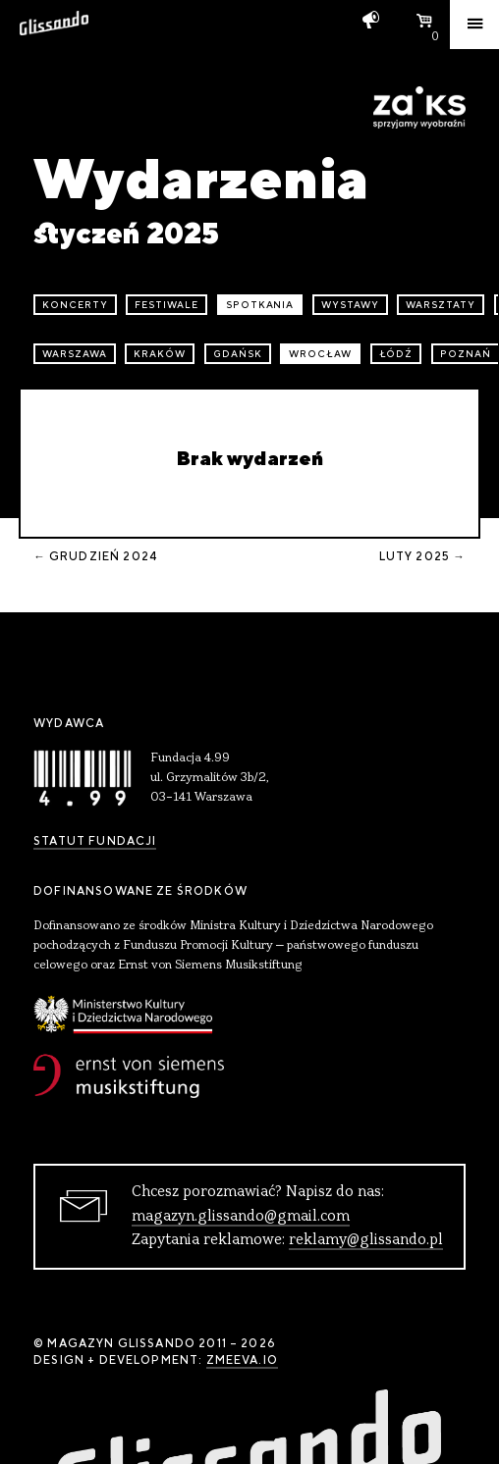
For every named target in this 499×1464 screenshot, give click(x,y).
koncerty (75, 304)
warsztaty (440, 304)
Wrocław (320, 353)
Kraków (160, 353)
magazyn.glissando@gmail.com (241, 1217)
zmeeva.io (242, 1360)
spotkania (260, 304)
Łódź (396, 353)
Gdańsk (237, 353)
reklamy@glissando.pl (366, 1240)
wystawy (350, 304)
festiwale (166, 304)
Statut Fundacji (94, 841)
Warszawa (74, 353)
